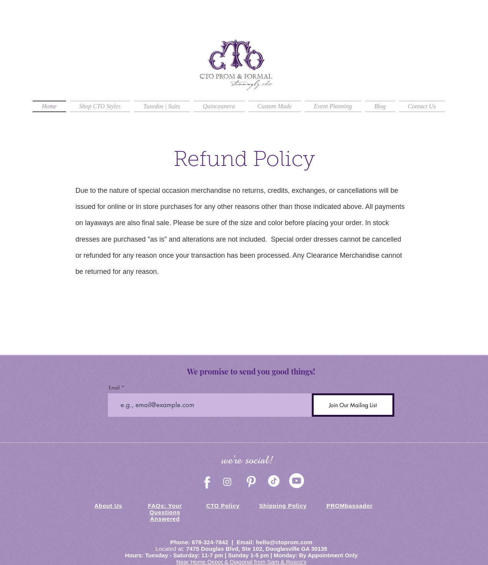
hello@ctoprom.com (284, 542)
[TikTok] (274, 481)
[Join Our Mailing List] (353, 405)
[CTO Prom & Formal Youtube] (296, 480)
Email (114, 387)
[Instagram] (227, 481)
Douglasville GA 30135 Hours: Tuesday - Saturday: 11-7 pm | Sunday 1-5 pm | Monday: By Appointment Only (241, 551)
